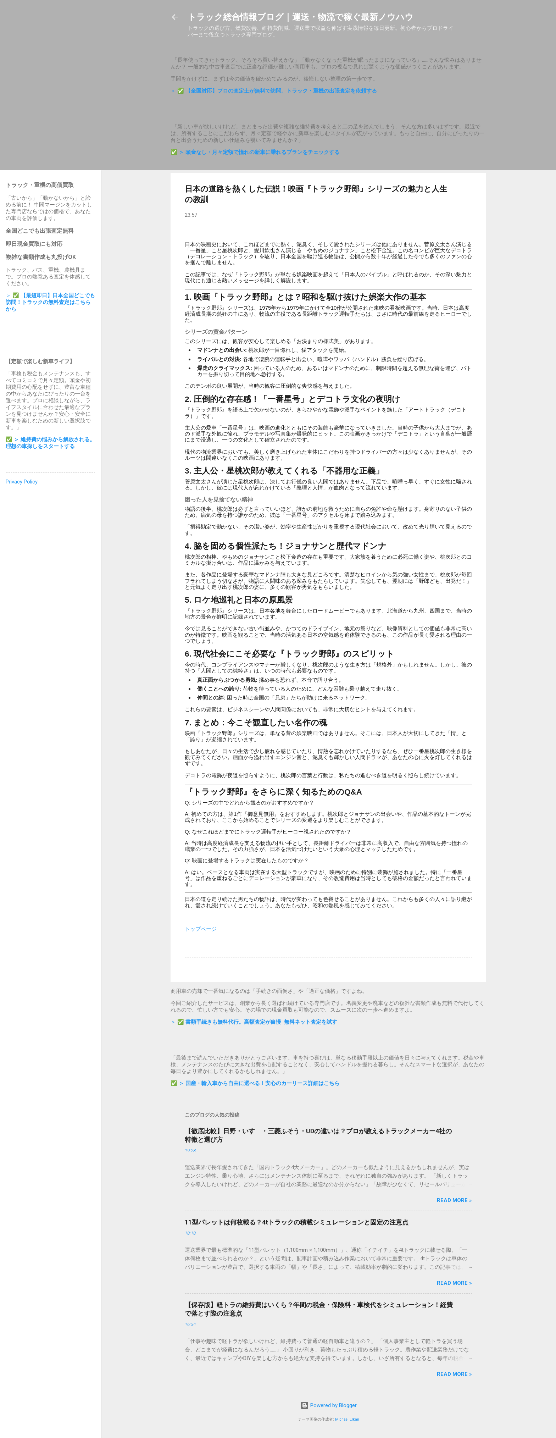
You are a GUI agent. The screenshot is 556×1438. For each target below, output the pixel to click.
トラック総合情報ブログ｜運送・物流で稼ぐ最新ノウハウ (300, 17)
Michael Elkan (347, 1419)
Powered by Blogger (328, 1405)
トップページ (201, 929)
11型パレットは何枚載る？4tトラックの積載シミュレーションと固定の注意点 (296, 1222)
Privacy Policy (22, 482)
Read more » (454, 1200)
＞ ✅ (274, 91)
